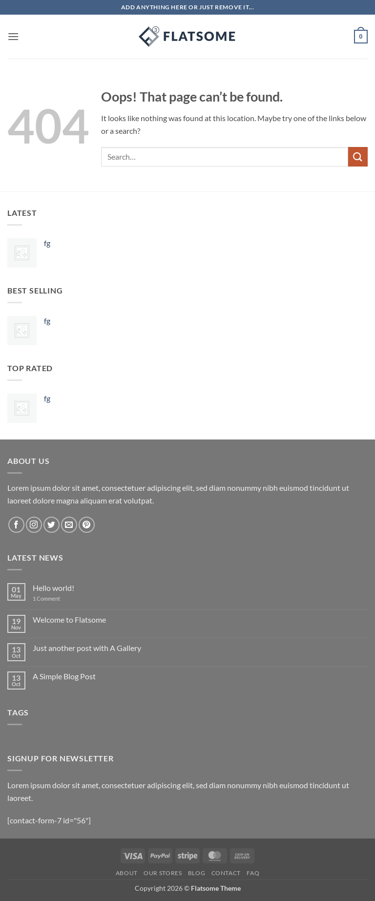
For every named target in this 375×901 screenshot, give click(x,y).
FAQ (253, 873)
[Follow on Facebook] (16, 525)
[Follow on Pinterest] (87, 525)
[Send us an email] (69, 525)
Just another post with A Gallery (87, 647)
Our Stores (163, 873)
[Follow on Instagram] (34, 525)
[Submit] (358, 156)
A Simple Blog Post (64, 676)
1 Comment (54, 598)
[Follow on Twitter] (51, 525)
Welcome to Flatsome (69, 619)
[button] (13, 36)
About (127, 873)
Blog (196, 873)
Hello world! (53, 587)
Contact (226, 873)
